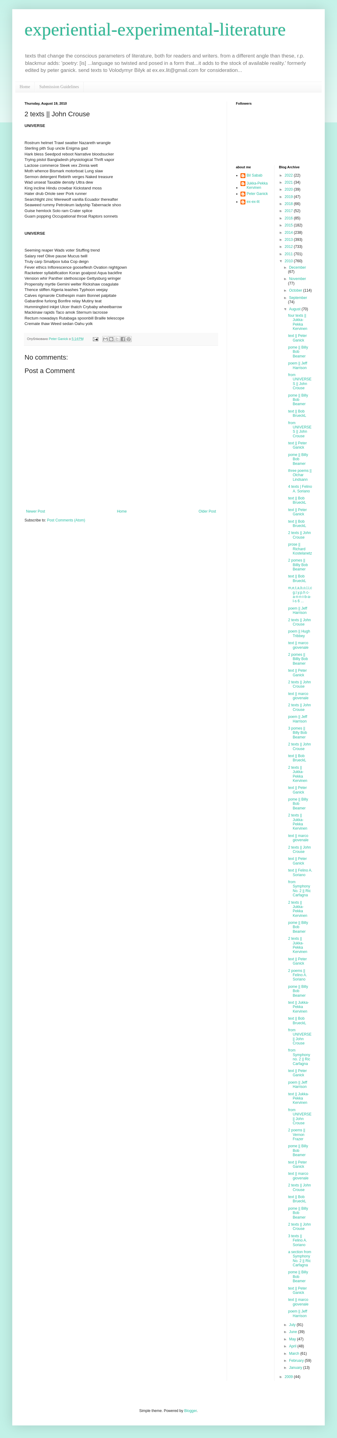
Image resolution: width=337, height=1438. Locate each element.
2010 (289, 261)
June (293, 1332)
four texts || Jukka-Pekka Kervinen (297, 322)
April (293, 1346)
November (297, 279)
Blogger (190, 1411)
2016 (289, 218)
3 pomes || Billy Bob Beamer (297, 732)
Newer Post (35, 511)
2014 (289, 232)
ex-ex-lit (253, 202)
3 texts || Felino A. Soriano (297, 1240)
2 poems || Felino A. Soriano (297, 975)
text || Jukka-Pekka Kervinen (298, 1007)
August (295, 309)
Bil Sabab (254, 175)
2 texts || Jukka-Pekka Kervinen (297, 774)
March (294, 1353)
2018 (289, 204)
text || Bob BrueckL (297, 413)
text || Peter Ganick (297, 338)
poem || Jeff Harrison (297, 365)
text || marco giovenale (298, 645)
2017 (289, 211)
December (297, 267)
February (297, 1360)
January (296, 1367)
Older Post (207, 511)
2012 (289, 247)
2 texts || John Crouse (299, 535)
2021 (289, 182)
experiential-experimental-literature (155, 29)
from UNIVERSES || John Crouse (299, 381)
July (293, 1325)
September (298, 298)
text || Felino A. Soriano (300, 872)
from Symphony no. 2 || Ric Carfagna (299, 1057)
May (293, 1339)
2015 (289, 225)
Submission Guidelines (59, 86)
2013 (289, 239)
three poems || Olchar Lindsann (299, 475)
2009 (289, 1377)
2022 (289, 175)
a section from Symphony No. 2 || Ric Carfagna (299, 1258)
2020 (289, 189)
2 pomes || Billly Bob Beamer (298, 564)
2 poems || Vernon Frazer (296, 1134)
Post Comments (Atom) (66, 520)
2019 (289, 197)
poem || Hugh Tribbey (299, 633)
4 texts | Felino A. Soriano (300, 488)
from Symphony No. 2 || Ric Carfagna (299, 888)
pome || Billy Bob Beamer (298, 351)
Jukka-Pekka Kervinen (257, 185)
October (296, 290)
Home (25, 86)
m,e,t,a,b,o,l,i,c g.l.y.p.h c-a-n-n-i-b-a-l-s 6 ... (300, 594)
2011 (289, 254)
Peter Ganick (257, 194)
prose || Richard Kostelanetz (300, 548)
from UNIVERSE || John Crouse (299, 1036)
